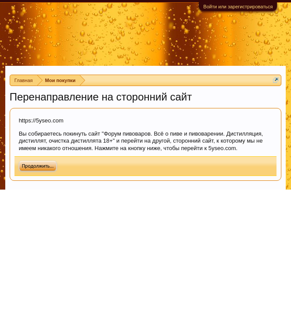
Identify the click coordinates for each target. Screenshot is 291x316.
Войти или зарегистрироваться (238, 6)
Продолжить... (38, 166)
